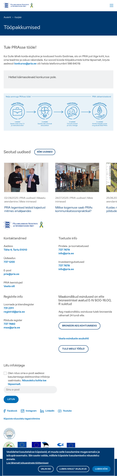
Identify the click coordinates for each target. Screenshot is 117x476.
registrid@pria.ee (14, 311)
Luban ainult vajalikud (73, 470)
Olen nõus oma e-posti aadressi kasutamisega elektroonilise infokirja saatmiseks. (29, 379)
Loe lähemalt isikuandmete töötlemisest (27, 464)
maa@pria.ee (12, 327)
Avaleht (7, 17)
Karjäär (18, 17)
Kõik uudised (45, 152)
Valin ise (46, 470)
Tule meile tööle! (73, 349)
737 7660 (9, 324)
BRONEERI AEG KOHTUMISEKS (79, 325)
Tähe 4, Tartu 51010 (15, 249)
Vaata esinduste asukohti (73, 338)
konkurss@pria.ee (25, 63)
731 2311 (9, 308)
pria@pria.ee (11, 274)
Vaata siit (9, 286)
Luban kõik (101, 470)
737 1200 (9, 261)
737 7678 (64, 265)
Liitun (11, 399)
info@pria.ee (66, 253)
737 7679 (64, 249)
